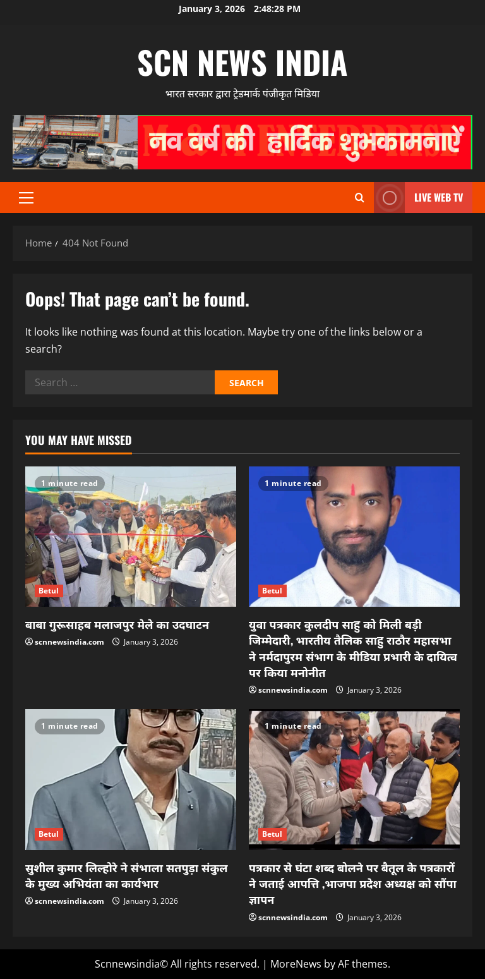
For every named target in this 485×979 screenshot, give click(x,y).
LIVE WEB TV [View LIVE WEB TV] (418, 197)
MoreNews (295, 964)
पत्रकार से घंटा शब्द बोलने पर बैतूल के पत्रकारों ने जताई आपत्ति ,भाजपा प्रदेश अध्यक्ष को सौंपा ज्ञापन (353, 883)
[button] (26, 198)
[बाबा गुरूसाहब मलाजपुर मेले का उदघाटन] (130, 536)
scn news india (242, 61)
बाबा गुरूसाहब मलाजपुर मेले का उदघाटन (117, 624)
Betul (49, 590)
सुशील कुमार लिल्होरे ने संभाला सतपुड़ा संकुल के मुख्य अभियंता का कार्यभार (126, 875)
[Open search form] (359, 197)
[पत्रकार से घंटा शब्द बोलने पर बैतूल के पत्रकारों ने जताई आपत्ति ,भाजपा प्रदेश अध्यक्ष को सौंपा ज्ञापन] (354, 779)
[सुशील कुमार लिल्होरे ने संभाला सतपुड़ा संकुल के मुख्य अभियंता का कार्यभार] (130, 779)
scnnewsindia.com (69, 641)
